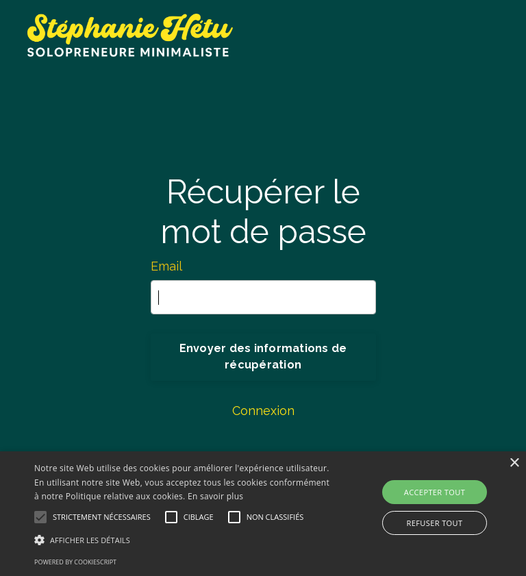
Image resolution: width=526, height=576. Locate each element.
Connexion (263, 410)
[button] (182, 540)
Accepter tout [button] (434, 492)
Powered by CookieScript (75, 562)
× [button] (514, 463)
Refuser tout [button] (435, 523)
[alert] (263, 513)
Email (166, 266)
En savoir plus (215, 496)
